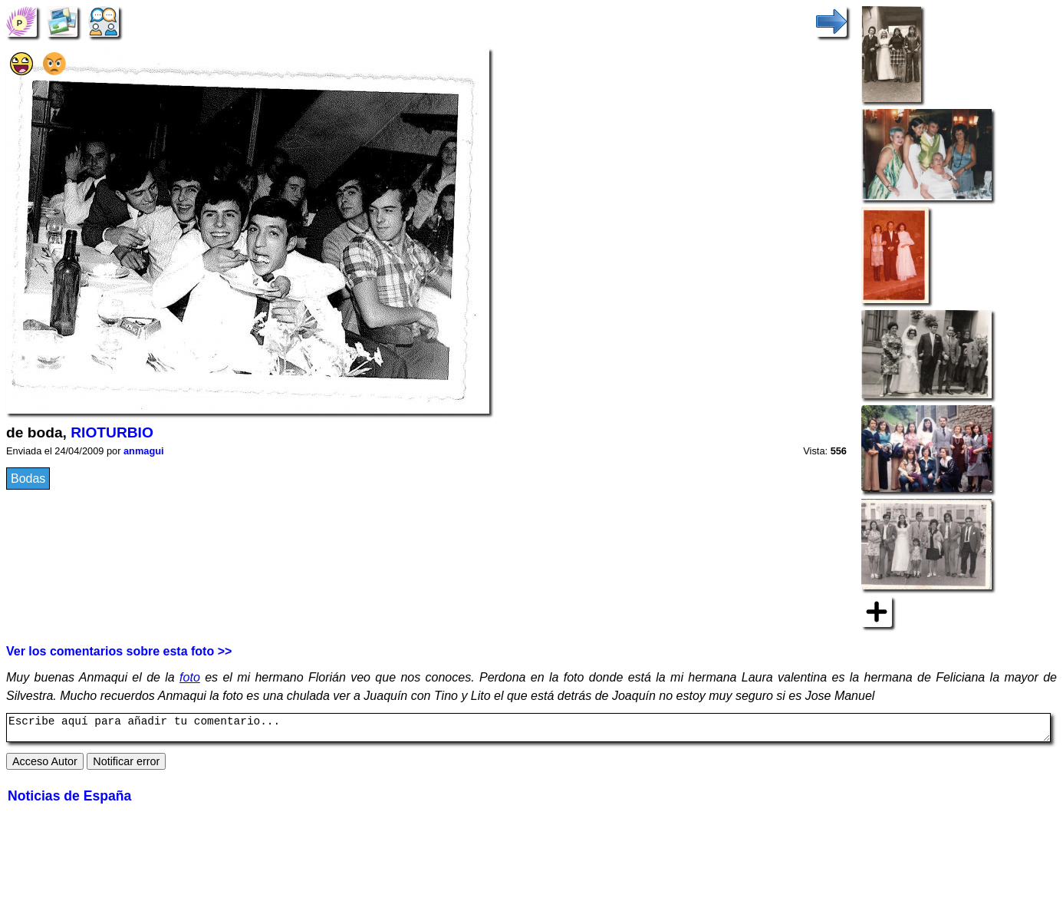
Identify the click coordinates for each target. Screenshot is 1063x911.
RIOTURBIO (112, 432)
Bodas (28, 478)
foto (189, 677)
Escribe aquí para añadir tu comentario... (528, 730)
